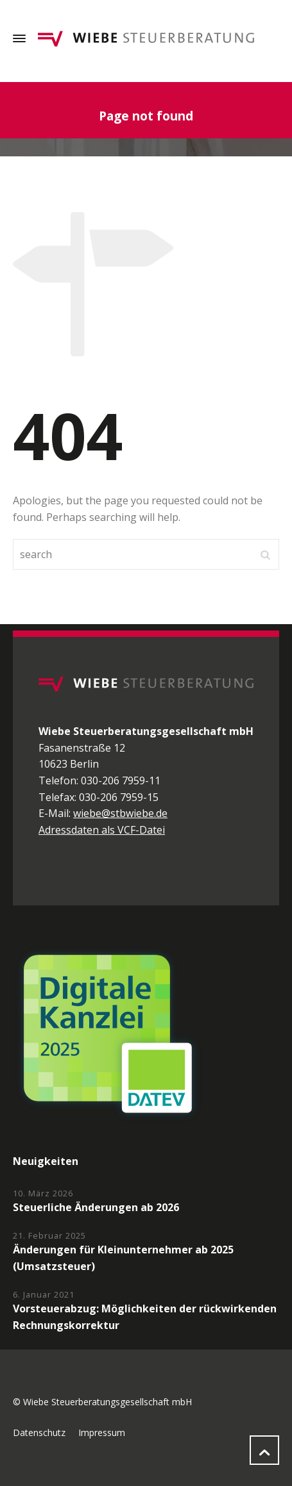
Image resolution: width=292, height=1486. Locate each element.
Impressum (101, 1432)
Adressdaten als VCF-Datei (102, 830)
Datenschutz (39, 1432)
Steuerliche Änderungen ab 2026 (96, 1207)
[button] (23, 1463)
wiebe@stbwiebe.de (120, 813)
